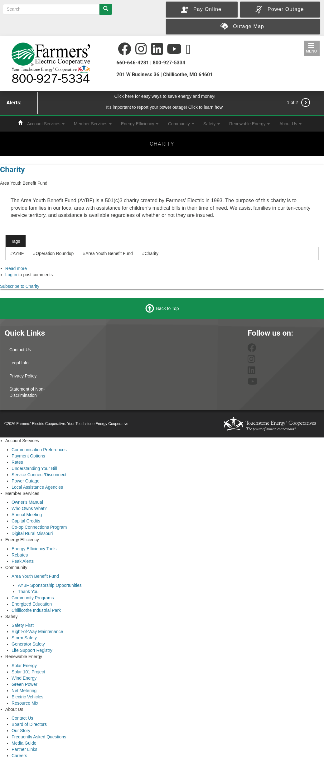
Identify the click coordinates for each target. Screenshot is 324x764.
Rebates (20, 554)
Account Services (46, 123)
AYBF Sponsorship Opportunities (49, 585)
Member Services (93, 123)
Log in (11, 274)
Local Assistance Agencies (37, 487)
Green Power (24, 684)
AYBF (18, 253)
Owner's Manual (27, 502)
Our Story (21, 730)
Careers (19, 755)
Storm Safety (24, 637)
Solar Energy (24, 665)
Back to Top (167, 308)
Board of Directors (29, 724)
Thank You (28, 591)
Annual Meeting (27, 514)
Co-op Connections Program (39, 527)
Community (181, 123)
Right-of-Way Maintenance (37, 631)
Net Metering (24, 690)
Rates (17, 462)
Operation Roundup (55, 253)
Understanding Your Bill (34, 468)
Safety (211, 123)
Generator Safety (28, 644)
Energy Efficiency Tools (34, 548)
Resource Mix (25, 703)
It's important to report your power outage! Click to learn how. (165, 107)
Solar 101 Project (28, 671)
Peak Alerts (23, 561)
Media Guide (24, 743)
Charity (12, 169)
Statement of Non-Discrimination (27, 392)
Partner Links (24, 749)
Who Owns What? (29, 508)
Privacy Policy (22, 375)
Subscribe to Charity (19, 286)
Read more (16, 268)
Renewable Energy (249, 123)
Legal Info (19, 362)
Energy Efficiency (139, 123)
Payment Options (28, 455)
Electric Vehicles (27, 696)
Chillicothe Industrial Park (36, 610)
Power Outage (26, 480)
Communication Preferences (39, 449)
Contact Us (20, 349)
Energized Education (32, 604)
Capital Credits (26, 520)
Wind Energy (24, 678)
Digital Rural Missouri (32, 533)
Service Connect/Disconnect (39, 474)
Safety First (23, 625)
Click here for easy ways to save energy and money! (165, 96)
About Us (290, 123)
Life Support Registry (32, 650)
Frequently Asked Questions (39, 736)
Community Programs (33, 597)
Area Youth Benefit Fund (109, 253)
